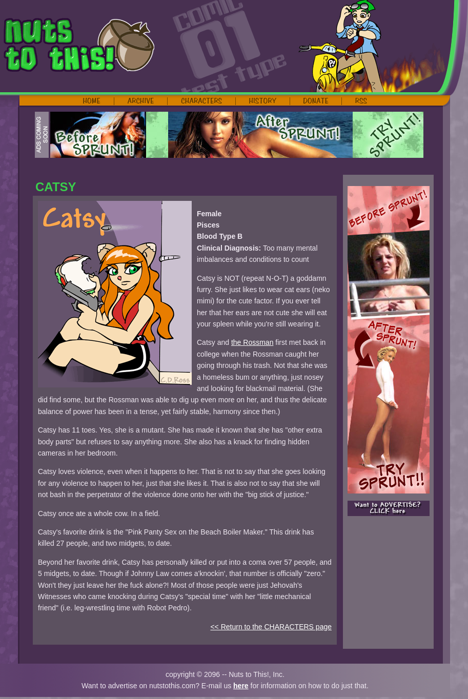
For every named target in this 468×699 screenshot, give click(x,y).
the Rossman (252, 342)
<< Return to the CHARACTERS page (271, 627)
